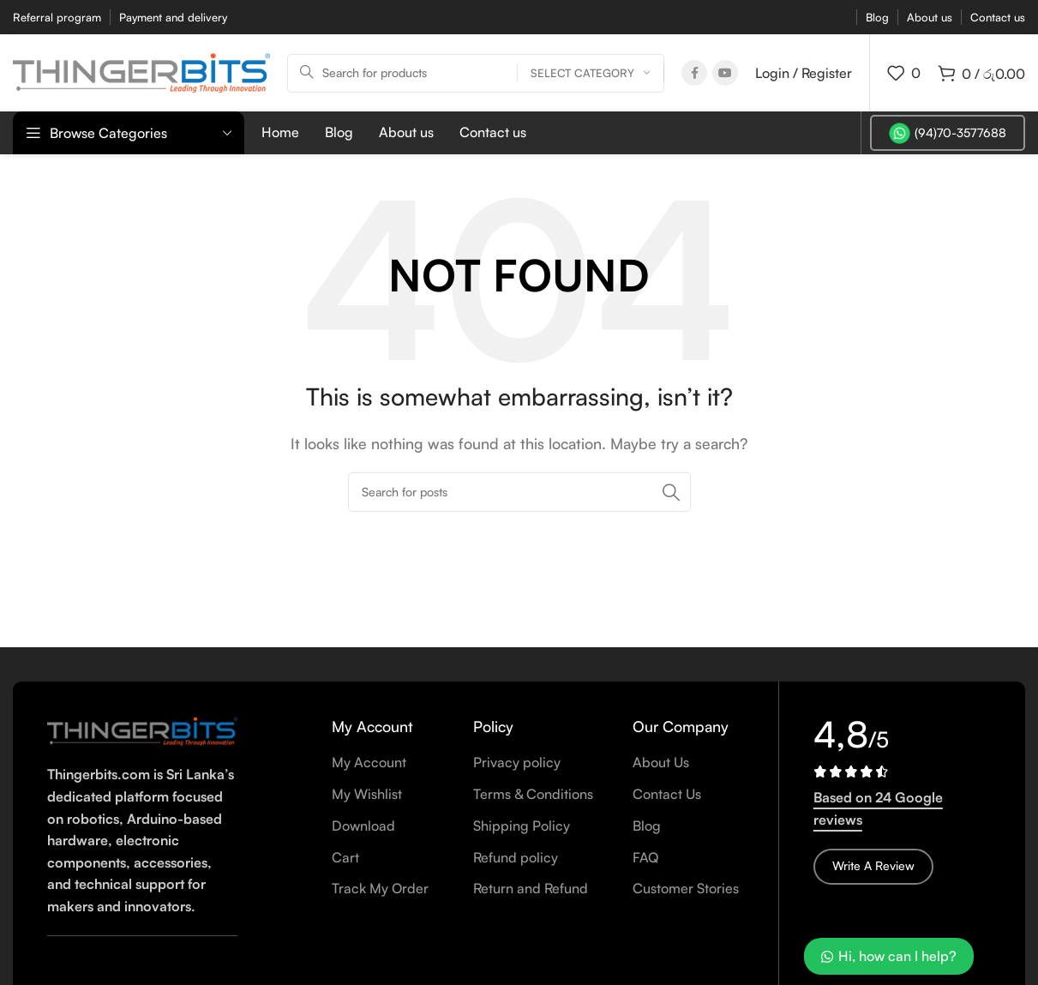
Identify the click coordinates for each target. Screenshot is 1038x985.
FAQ (645, 857)
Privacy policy (517, 762)
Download (363, 825)
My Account (369, 762)
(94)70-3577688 (947, 133)
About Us (661, 762)
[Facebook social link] (694, 73)
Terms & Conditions (533, 793)
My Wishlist (367, 793)
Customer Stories (686, 888)
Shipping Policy (521, 825)
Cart (345, 857)
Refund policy (515, 857)
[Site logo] (141, 71)
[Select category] (590, 73)
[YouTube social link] (725, 73)
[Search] (475, 73)
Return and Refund (530, 888)
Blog (647, 825)
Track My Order (380, 888)
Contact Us (667, 793)
